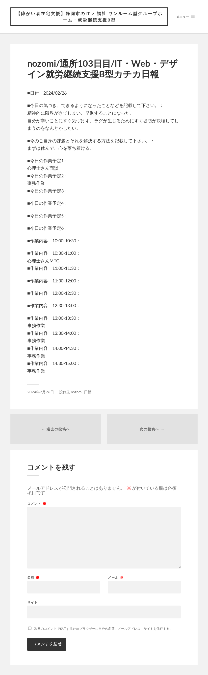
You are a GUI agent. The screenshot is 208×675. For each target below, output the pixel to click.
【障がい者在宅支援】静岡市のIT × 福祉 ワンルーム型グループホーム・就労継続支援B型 (89, 16)
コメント (36, 503)
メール (116, 577)
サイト (32, 602)
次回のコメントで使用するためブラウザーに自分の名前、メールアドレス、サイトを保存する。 (103, 629)
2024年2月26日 (40, 392)
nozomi (76, 392)
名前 (33, 577)
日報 (87, 392)
